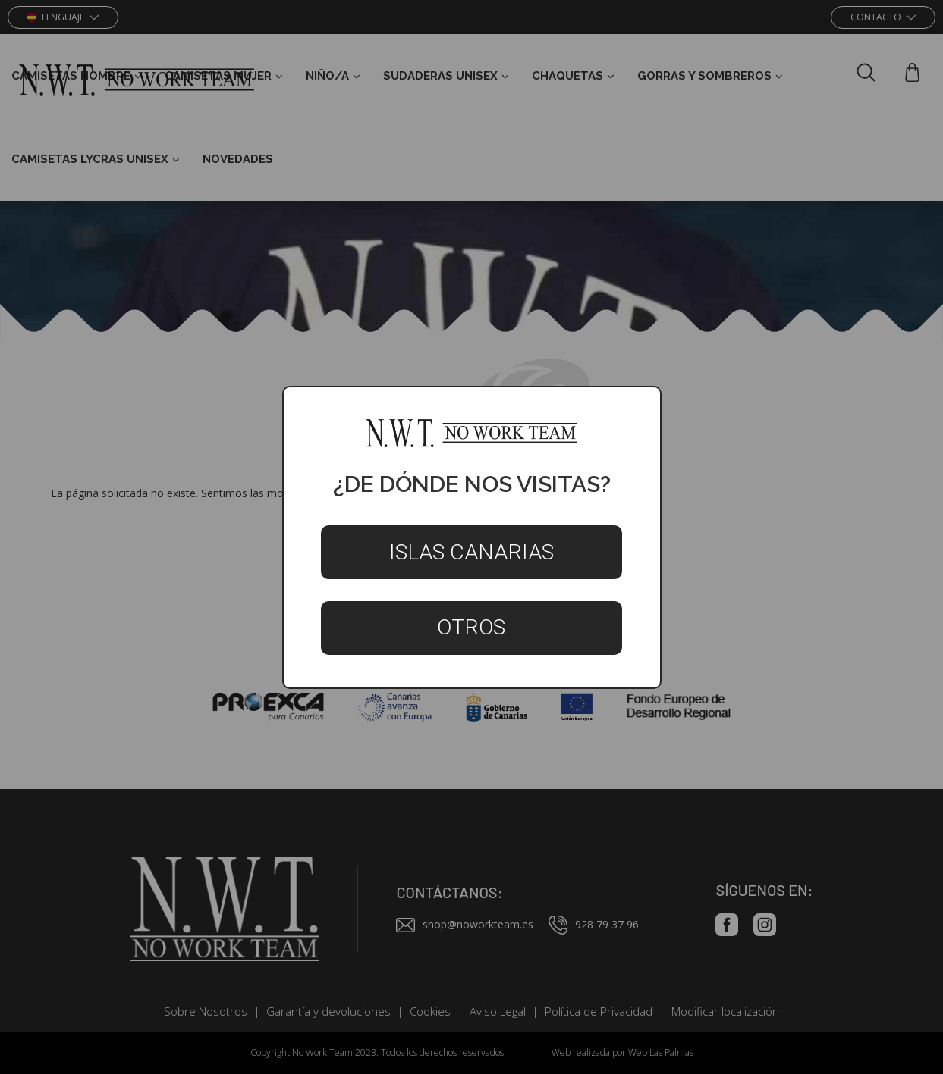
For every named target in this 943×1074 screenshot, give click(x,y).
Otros (471, 627)
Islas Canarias (471, 552)
